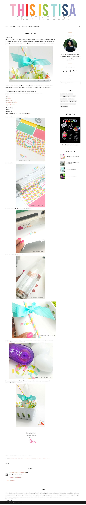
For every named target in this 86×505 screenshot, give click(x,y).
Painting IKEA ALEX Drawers (72, 156)
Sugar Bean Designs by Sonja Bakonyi (17, 473)
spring (38, 459)
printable (33, 459)
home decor (71, 98)
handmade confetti (29, 340)
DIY (10, 459)
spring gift (43, 459)
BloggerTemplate (21, 503)
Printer (8, 96)
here (29, 113)
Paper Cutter (9, 100)
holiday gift (64, 98)
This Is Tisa (11, 503)
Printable (8, 98)
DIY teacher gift (15, 459)
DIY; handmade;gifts (65, 96)
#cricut (62, 93)
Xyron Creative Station (11, 102)
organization (73, 101)
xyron (48, 459)
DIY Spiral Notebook (71, 169)
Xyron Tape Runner (10, 104)
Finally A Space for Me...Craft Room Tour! (72, 163)
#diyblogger (69, 93)
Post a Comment (11, 481)
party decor (27, 459)
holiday (74, 96)
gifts (21, 459)
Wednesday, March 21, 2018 (15, 477)
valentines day (64, 106)
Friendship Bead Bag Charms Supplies (70, 144)
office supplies (64, 101)
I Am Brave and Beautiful (72, 176)
